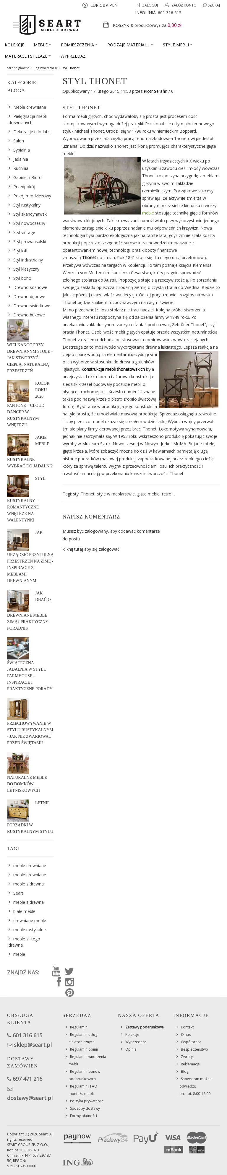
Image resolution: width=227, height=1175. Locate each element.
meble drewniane (29, 865)
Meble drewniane (29, 107)
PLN (113, 5)
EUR (94, 5)
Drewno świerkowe (31, 305)
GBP (104, 5)
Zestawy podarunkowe (144, 1027)
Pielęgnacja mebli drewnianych (28, 119)
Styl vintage (24, 232)
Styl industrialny (28, 260)
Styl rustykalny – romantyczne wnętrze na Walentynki (26, 499)
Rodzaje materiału (130, 45)
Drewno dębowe (29, 296)
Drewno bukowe (29, 315)
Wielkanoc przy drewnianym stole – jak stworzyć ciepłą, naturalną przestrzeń (30, 358)
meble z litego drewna (24, 942)
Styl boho (22, 278)
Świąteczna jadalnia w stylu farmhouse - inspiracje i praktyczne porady (30, 676)
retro (166, 494)
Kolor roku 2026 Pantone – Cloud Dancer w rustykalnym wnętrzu (28, 404)
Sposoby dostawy (85, 1108)
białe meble (24, 911)
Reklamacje (190, 1064)
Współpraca (191, 1041)
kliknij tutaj (73, 549)
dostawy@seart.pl (30, 1097)
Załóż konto (184, 5)
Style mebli (178, 45)
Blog (185, 1071)
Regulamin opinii (84, 1049)
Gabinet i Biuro (27, 177)
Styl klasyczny (26, 269)
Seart (18, 893)
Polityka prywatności (87, 1101)
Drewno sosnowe (30, 287)
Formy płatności (83, 1115)
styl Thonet (84, 494)
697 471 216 (27, 1078)
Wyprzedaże (135, 1041)
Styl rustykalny (26, 205)
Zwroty (187, 1056)
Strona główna (18, 68)
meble (148, 213)
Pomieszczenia (79, 45)
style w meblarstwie (116, 494)
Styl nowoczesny (29, 223)
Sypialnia (21, 150)
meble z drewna (28, 884)
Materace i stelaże (28, 56)
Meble (42, 45)
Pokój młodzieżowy (32, 196)
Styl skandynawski (30, 214)
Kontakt (187, 1027)
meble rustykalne (29, 929)
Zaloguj (150, 5)
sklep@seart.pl (33, 1044)
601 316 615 (169, 12)
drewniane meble (29, 920)
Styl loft (20, 250)
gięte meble (148, 494)
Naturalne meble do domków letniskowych (27, 784)
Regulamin (78, 1027)
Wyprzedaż (73, 56)
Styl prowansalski (29, 241)
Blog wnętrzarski (46, 68)
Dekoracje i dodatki (32, 131)
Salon (18, 141)
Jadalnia (20, 159)
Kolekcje (14, 45)
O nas (186, 1034)
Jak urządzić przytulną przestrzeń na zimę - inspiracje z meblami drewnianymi (30, 556)
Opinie (131, 1049)
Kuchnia (20, 168)
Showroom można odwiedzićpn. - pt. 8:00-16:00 (195, 1086)
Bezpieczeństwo (194, 1049)
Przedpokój (24, 186)
